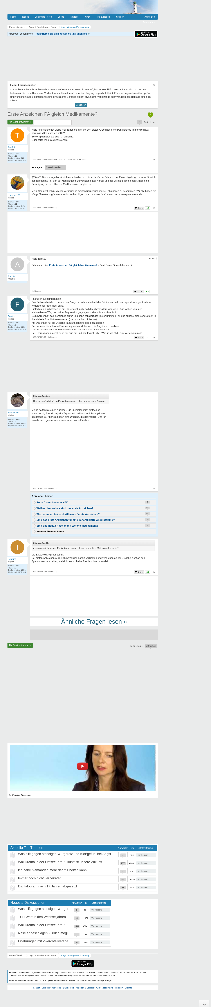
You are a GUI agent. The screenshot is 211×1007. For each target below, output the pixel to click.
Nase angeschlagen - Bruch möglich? (46, 933)
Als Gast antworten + (20, 122)
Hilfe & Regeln (103, 16)
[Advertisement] (94, 596)
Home (13, 16)
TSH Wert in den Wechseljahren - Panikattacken (54, 917)
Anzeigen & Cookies (85, 988)
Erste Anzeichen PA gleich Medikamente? (52, 114)
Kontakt (36, 988)
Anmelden (149, 16)
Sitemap (128, 988)
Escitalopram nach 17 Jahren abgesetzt (47, 886)
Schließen (81, 105)
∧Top (204, 1003)
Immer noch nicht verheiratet (39, 878)
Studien (120, 16)
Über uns (46, 988)
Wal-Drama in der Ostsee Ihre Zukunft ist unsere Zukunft (60, 862)
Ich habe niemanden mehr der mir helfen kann (52, 870)
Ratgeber (74, 16)
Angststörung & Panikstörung (75, 955)
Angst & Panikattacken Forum (43, 955)
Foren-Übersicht (17, 955)
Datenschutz (68, 988)
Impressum (56, 988)
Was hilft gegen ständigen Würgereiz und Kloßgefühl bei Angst (64, 854)
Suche (61, 16)
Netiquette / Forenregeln (112, 988)
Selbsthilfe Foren (43, 16)
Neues (25, 16)
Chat (87, 16)
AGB (98, 988)
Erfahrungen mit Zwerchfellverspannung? (48, 941)
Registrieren (148, 22)
